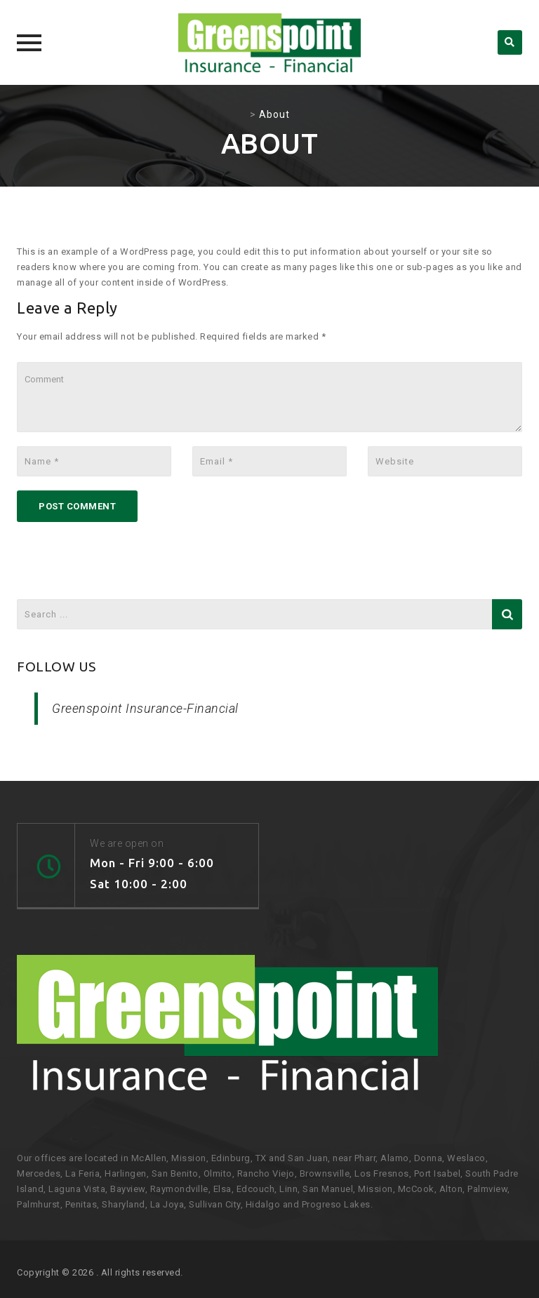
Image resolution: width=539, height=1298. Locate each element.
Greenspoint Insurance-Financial (145, 708)
